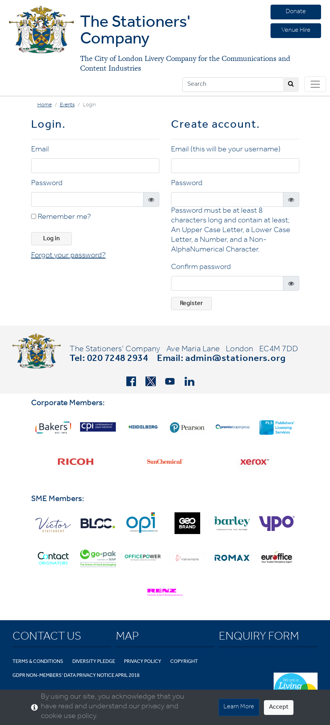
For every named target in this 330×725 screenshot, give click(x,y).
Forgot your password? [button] (68, 256)
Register (191, 304)
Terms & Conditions (37, 661)
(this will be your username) (235, 150)
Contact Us (46, 637)
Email (40, 150)
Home (44, 105)
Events (67, 105)
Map (127, 637)
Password (47, 184)
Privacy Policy (142, 661)
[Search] (232, 84)
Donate (296, 12)
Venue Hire (296, 31)
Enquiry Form (259, 637)
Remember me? (61, 218)
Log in (51, 239)
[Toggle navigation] (315, 84)
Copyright (184, 661)
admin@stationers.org (235, 359)
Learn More (238, 707)
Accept (278, 707)
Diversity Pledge (93, 661)
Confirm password (201, 268)
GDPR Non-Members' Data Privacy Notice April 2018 (76, 675)
